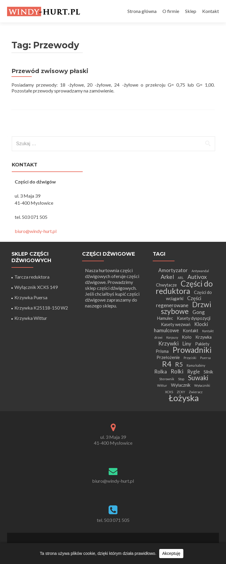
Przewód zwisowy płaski (49, 71)
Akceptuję (171, 553)
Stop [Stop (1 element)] (181, 379)
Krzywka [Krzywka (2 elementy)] (203, 337)
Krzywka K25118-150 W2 (41, 307)
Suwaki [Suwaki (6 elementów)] (198, 378)
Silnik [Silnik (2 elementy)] (208, 371)
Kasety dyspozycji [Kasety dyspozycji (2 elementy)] (193, 318)
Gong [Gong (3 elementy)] (198, 312)
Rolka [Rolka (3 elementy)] (160, 371)
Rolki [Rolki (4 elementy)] (177, 371)
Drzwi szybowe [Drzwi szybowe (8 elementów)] (186, 307)
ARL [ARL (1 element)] (181, 277)
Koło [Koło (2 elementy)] (187, 337)
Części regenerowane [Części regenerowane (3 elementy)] (178, 301)
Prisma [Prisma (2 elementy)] (162, 351)
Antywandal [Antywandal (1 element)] (200, 271)
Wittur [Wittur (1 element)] (162, 385)
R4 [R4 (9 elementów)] (166, 363)
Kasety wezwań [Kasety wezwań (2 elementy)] (175, 324)
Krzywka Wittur (30, 318)
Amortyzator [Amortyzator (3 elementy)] (173, 270)
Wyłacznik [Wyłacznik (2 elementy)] (180, 385)
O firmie (170, 11)
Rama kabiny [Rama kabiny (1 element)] (196, 365)
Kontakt (210, 11)
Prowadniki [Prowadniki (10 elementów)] (192, 350)
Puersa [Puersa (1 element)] (205, 358)
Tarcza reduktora (31, 276)
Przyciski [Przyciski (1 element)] (190, 358)
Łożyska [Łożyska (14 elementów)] (184, 398)
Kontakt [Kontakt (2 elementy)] (190, 330)
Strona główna (142, 11)
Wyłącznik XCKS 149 (36, 287)
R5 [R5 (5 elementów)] (179, 364)
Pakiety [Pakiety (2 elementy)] (202, 343)
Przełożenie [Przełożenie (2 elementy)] (168, 357)
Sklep (190, 11)
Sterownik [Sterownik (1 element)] (166, 379)
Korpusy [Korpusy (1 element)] (172, 337)
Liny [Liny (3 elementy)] (186, 343)
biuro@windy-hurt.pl (35, 231)
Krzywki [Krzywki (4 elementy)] (168, 343)
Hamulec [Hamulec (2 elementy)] (165, 318)
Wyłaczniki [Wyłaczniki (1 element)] (202, 385)
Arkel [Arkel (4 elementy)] (167, 276)
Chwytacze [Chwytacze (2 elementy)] (166, 284)
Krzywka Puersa (30, 297)
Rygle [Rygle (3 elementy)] (193, 371)
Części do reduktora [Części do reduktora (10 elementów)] (184, 287)
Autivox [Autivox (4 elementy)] (197, 276)
